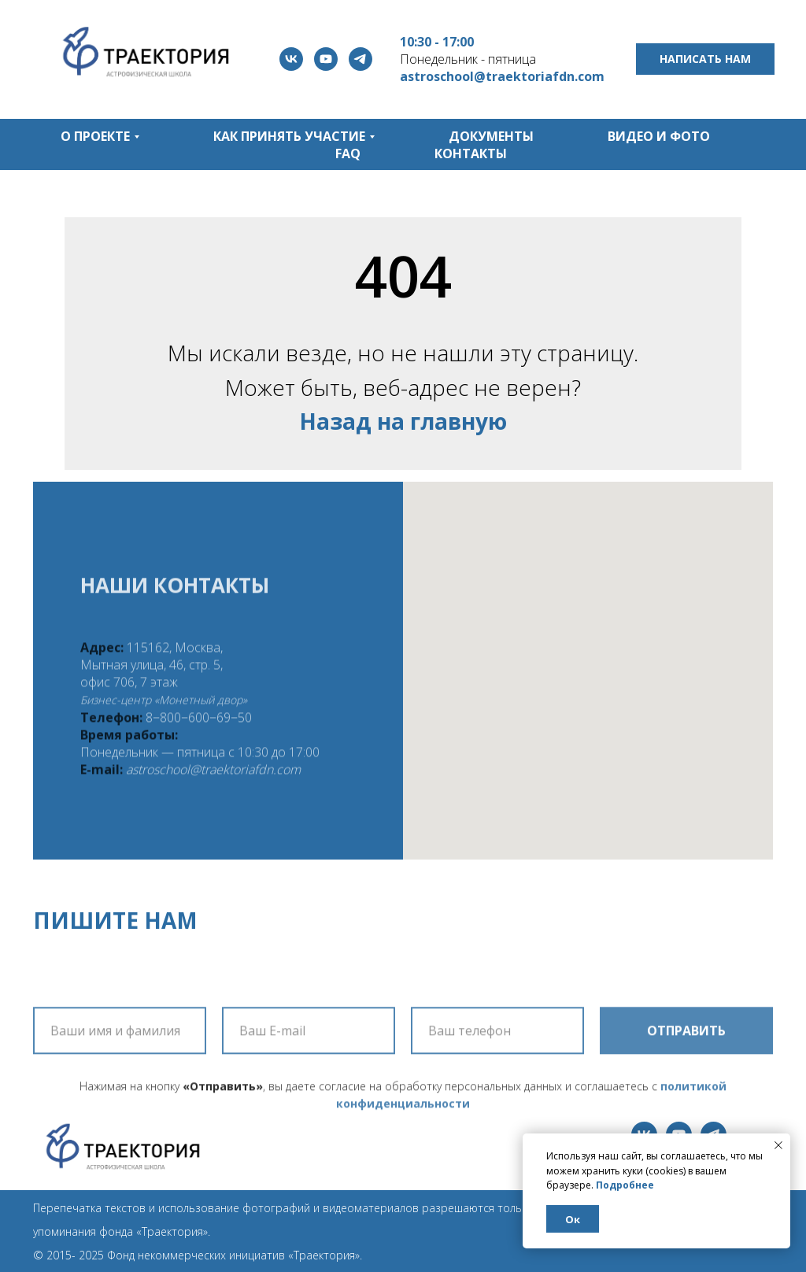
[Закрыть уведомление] (778, 1145)
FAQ (347, 153)
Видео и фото (659, 136)
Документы (491, 136)
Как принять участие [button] (289, 136)
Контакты (470, 153)
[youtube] (326, 59)
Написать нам (705, 58)
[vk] (291, 59)
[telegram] (360, 59)
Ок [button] (572, 1219)
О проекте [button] (95, 136)
